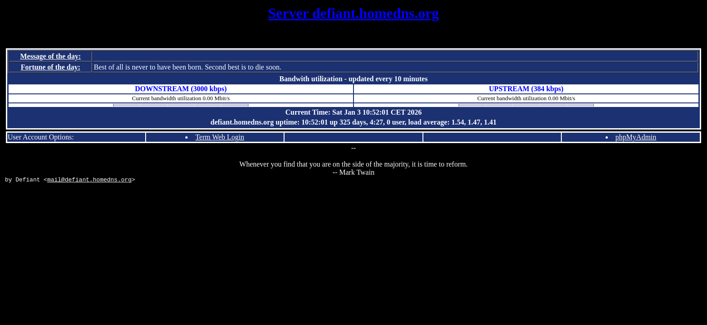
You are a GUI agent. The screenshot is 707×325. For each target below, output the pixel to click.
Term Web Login (219, 137)
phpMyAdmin (635, 137)
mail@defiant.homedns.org (89, 180)
